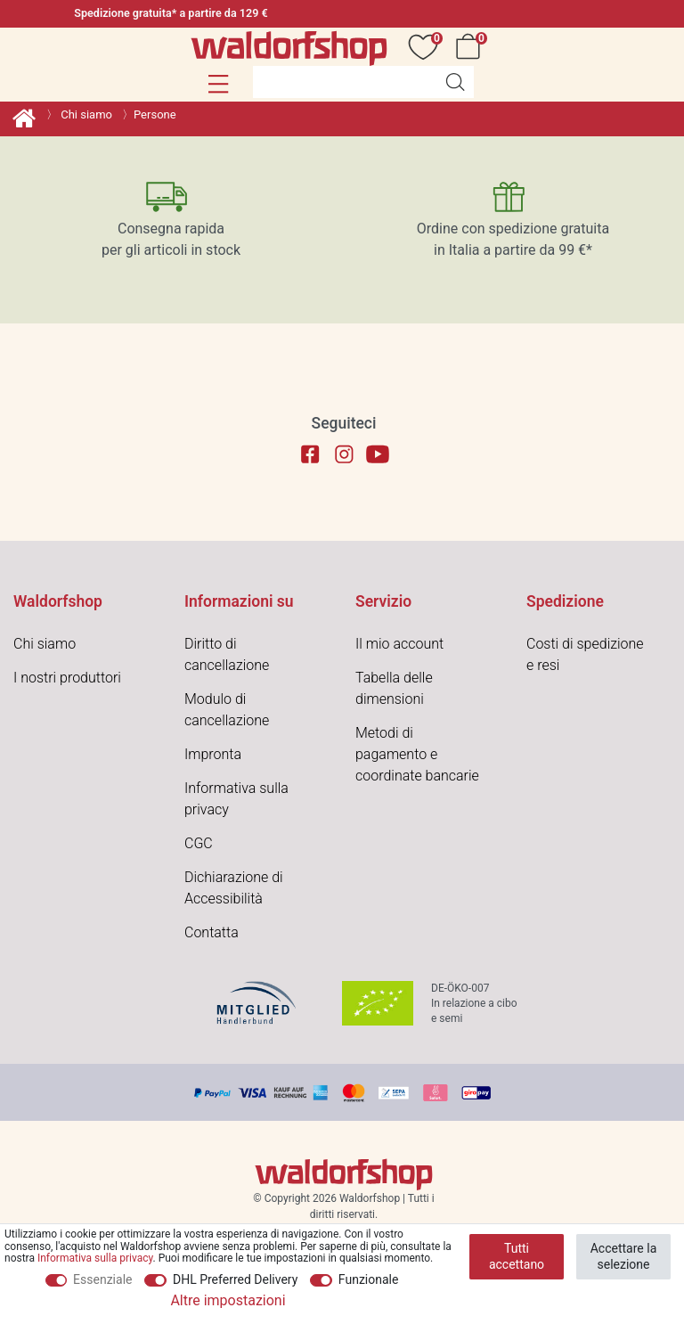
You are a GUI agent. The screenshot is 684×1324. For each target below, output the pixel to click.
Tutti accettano (516, 1256)
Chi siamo (85, 114)
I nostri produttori (67, 677)
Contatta (211, 932)
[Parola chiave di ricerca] (344, 82)
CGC (198, 843)
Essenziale (102, 1279)
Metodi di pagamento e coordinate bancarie (417, 754)
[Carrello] (471, 47)
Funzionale (368, 1279)
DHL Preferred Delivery (235, 1279)
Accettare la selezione (623, 1256)
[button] (219, 84)
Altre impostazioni (227, 1300)
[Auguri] (426, 47)
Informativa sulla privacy (95, 1258)
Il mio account (399, 643)
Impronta (212, 754)
